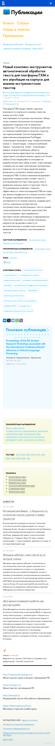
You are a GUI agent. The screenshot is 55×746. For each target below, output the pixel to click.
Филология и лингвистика (13, 243)
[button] (7, 334)
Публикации (26, 12)
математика (39, 436)
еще (28, 458)
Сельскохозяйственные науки (22, 485)
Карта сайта (8, 739)
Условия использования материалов (18, 724)
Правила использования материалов (17, 48)
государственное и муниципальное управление (27, 431)
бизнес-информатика (15, 428)
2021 (8, 458)
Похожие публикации (26, 329)
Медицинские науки (17, 482)
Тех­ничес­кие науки (17, 491)
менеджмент (11, 439)
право (20, 439)
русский (13, 258)
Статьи (23, 23)
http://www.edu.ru (11, 695)
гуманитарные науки (14, 434)
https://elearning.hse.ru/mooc (17, 705)
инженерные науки (32, 434)
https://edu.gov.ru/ (12, 685)
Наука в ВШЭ (37, 48)
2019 (18, 458)
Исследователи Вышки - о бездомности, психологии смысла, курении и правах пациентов (25, 514)
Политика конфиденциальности (16, 728)
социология (29, 439)
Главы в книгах (16, 29)
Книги (8, 23)
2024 (33, 454)
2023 (38, 454)
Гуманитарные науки (17, 476)
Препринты (13, 35)
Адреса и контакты (30, 720)
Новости (8, 501)
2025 (28, 454)
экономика (39, 439)
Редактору (48, 743)
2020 (13, 458)
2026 (23, 454)
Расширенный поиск (33, 44)
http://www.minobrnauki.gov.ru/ (18, 674)
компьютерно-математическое (19, 436)
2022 (43, 454)
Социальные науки (17, 488)
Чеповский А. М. (12, 104)
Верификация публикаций (13, 44)
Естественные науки (17, 479)
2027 (18, 454)
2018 (23, 458)
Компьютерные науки (37, 240)
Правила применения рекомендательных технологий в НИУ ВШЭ (26, 734)
